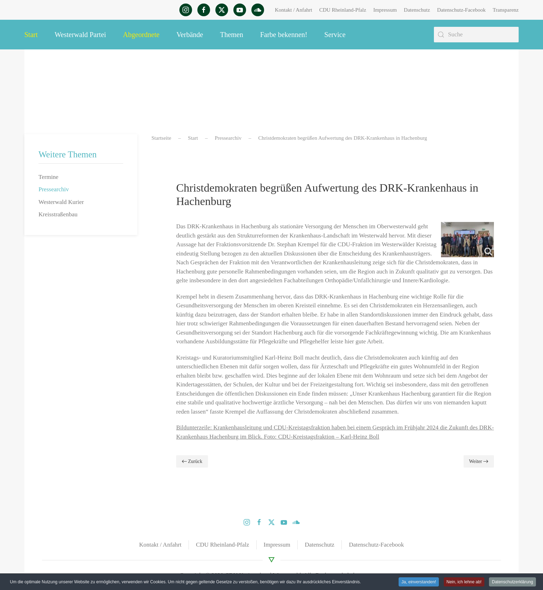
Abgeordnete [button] (141, 34)
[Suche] (476, 34)
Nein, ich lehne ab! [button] (464, 581)
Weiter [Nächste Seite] (478, 461)
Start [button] (31, 34)
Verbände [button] (190, 34)
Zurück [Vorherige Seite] (192, 461)
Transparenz (506, 10)
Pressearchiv (53, 189)
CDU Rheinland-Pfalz (342, 10)
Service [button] (335, 34)
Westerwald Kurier (61, 202)
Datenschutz (417, 10)
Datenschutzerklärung (512, 581)
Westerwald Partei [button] (80, 34)
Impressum (385, 10)
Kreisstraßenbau (57, 214)
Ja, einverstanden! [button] (418, 581)
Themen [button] (231, 34)
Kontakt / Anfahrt (293, 10)
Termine (48, 177)
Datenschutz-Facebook (461, 10)
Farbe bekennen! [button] (284, 34)
